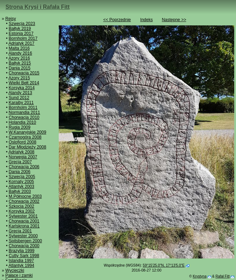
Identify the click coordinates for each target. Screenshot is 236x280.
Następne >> (174, 19)
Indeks (146, 19)
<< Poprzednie (117, 19)
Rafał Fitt (222, 276)
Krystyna (200, 276)
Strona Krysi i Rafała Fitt (38, 7)
